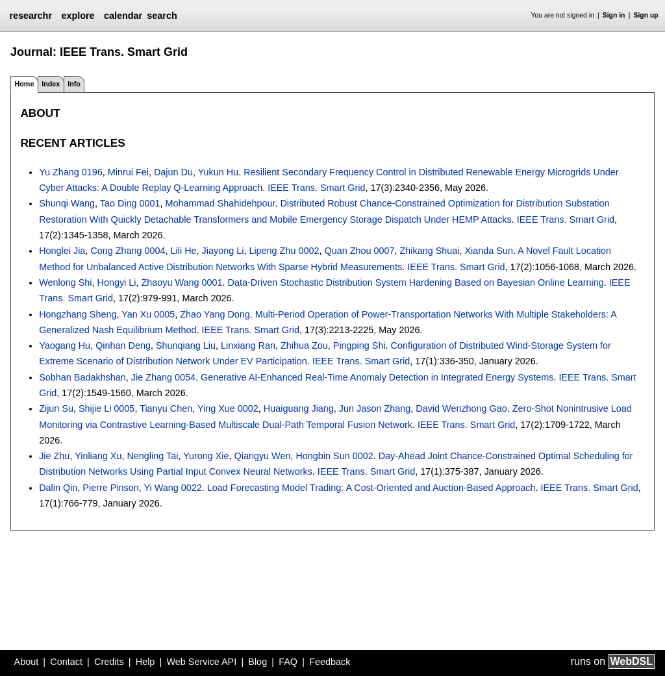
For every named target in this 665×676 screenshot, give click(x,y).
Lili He (184, 250)
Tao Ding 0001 (130, 203)
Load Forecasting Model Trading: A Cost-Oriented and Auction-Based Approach (371, 487)
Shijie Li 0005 (106, 408)
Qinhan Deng (123, 345)
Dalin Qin (58, 487)
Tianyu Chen (166, 408)
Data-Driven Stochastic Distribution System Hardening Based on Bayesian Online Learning (416, 282)
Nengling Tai (152, 456)
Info (74, 84)
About (26, 662)
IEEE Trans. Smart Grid (316, 187)
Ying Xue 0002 (227, 408)
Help (145, 662)
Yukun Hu (218, 172)
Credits (109, 662)
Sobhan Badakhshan (82, 377)
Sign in (614, 15)
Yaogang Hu (64, 345)
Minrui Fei (128, 172)
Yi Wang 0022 (173, 487)
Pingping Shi (359, 345)
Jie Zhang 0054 (163, 377)
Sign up (646, 15)
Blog (257, 662)
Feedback (329, 662)
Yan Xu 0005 (148, 314)
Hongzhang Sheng (77, 314)
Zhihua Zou (304, 345)
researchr (30, 15)
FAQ (288, 662)
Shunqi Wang (67, 203)
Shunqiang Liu (186, 345)
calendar (123, 15)
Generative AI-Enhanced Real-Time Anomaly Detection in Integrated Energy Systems (377, 377)
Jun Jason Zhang (374, 408)
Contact (66, 662)
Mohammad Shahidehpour (220, 203)
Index (51, 84)
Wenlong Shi (65, 282)
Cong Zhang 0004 (127, 250)
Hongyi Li (116, 282)
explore (77, 15)
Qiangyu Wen (262, 456)
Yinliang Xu (98, 456)
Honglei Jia (62, 250)
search (162, 15)
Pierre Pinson (110, 487)
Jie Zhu (54, 456)
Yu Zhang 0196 (71, 172)
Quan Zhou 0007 (359, 250)
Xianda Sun (488, 250)
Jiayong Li (223, 250)
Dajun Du (173, 172)
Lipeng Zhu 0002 (284, 250)
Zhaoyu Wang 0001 (182, 282)
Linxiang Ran (248, 345)
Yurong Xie (206, 456)
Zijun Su (56, 408)
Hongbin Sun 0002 (334, 456)
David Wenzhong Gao (461, 408)
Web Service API (201, 662)
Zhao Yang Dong (214, 314)
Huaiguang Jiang (299, 408)
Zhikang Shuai (429, 250)
